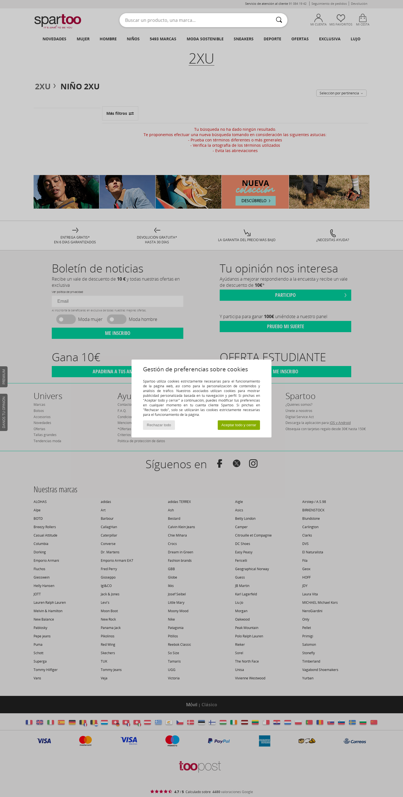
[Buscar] (279, 20)
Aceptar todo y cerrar (238, 425)
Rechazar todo (159, 425)
